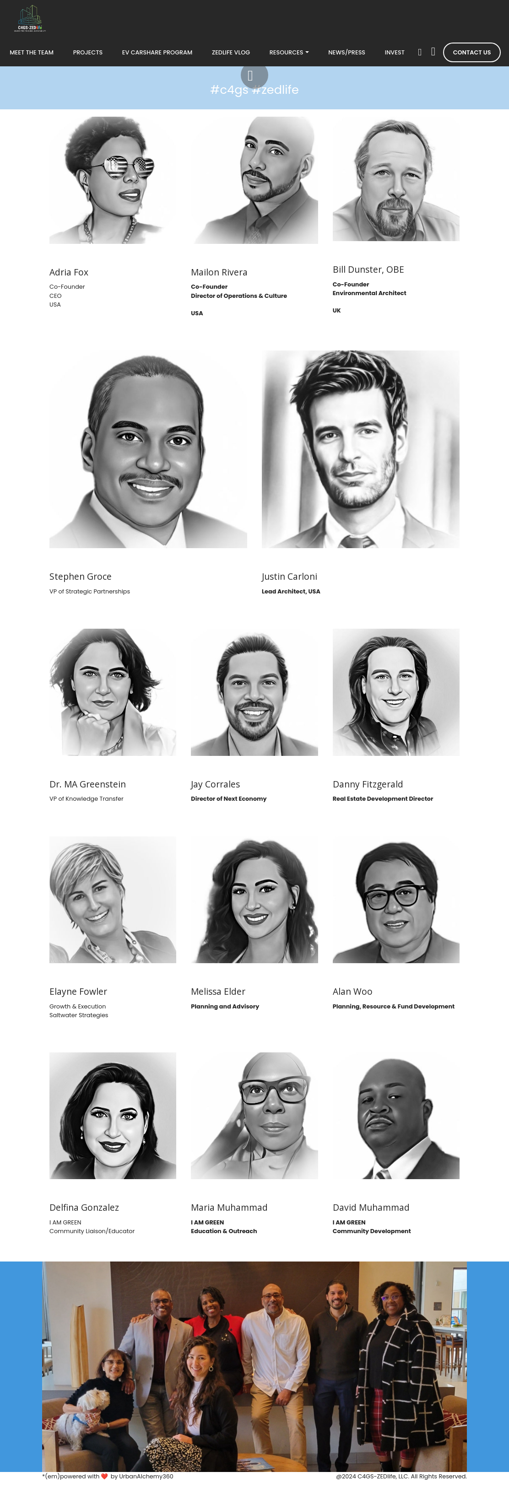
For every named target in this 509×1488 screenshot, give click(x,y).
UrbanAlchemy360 (146, 1476)
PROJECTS (88, 52)
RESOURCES (286, 52)
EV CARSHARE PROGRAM (157, 52)
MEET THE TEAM (32, 52)
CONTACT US (472, 52)
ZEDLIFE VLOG (231, 52)
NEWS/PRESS (346, 52)
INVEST (395, 52)
